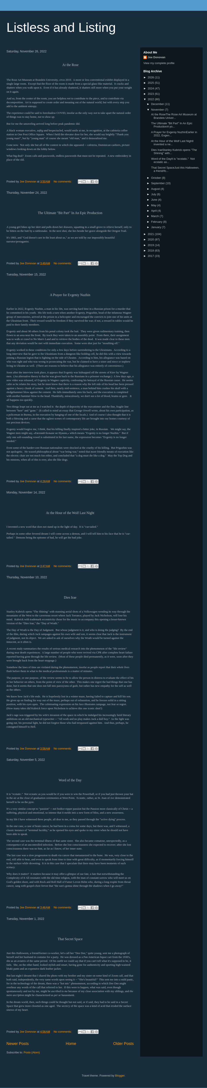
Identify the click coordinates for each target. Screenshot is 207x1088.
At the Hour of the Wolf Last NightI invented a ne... (171, 142)
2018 (151, 250)
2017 (151, 256)
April (154, 210)
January (156, 227)
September (158, 183)
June (154, 199)
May (154, 205)
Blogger (120, 1075)
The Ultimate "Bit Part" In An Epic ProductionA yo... (171, 125)
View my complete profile (158, 63)
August (156, 188)
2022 (151, 99)
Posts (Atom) (32, 1052)
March (155, 216)
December (158, 104)
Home (71, 1043)
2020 (151, 239)
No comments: (63, 181)
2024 (151, 88)
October (156, 177)
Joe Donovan (156, 57)
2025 (151, 82)
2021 (151, 234)
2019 (151, 245)
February (157, 221)
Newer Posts (17, 1043)
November (158, 109)
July (154, 194)
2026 (151, 77)
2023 (151, 93)
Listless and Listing (61, 27)
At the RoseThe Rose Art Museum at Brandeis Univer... (173, 116)
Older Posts (123, 1043)
